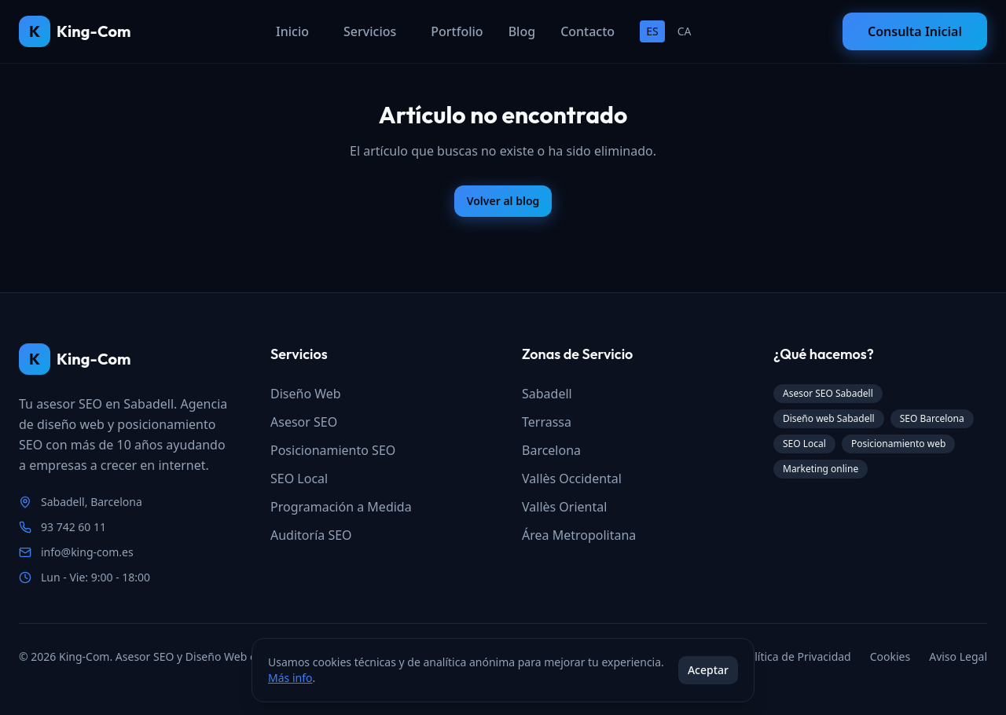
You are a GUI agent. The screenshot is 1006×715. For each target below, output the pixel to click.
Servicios (369, 31)
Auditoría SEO (311, 535)
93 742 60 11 (73, 526)
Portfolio (457, 31)
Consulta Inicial (915, 31)
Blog (522, 31)
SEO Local (299, 478)
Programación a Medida (341, 506)
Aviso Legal (958, 656)
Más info (290, 677)
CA (684, 31)
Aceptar (708, 669)
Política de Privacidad (795, 656)
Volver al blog (503, 200)
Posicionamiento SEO (332, 450)
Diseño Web (305, 393)
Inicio (292, 31)
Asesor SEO (303, 422)
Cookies (890, 656)
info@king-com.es (87, 551)
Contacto (587, 31)
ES (652, 31)
